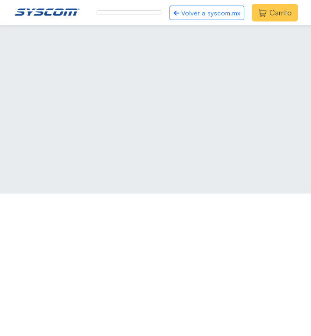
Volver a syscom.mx (207, 13)
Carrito (275, 13)
